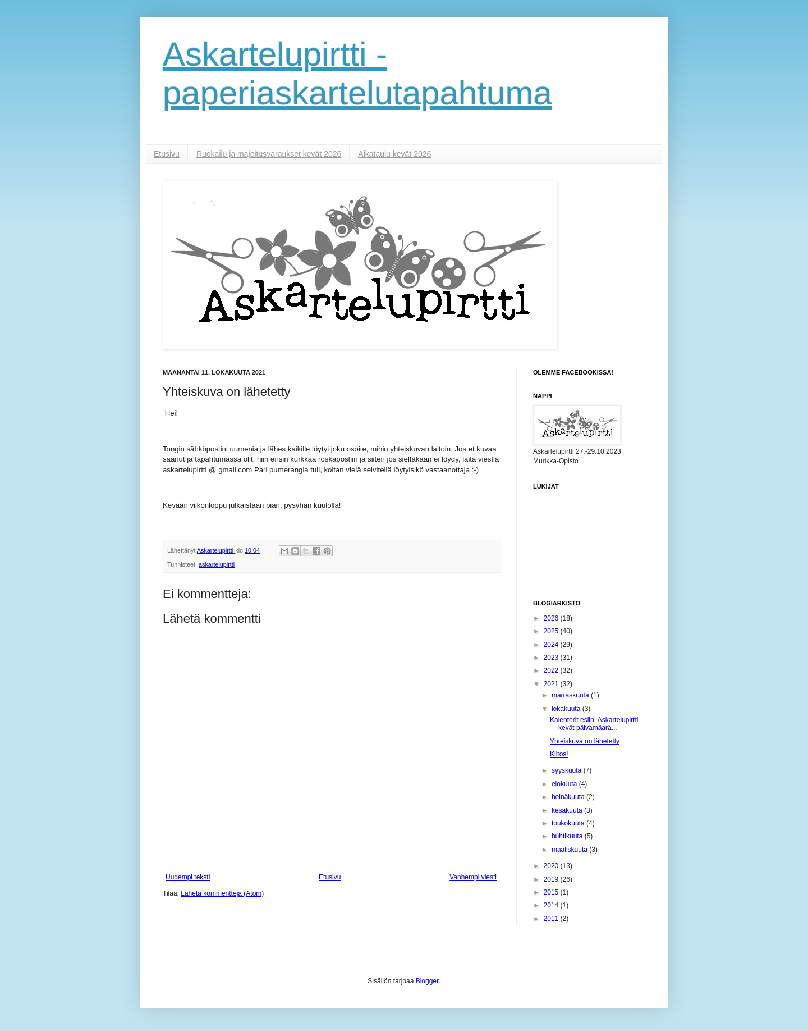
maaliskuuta (570, 850)
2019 (552, 879)
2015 (552, 892)
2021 (552, 684)
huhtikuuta (568, 836)
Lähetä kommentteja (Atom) (222, 893)
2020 (552, 866)
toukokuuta (569, 823)
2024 (552, 645)
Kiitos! (559, 754)
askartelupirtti (217, 564)
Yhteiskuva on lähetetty (584, 741)
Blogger (427, 981)
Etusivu (167, 153)
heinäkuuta (569, 797)
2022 (552, 670)
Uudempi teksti (188, 877)
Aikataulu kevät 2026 (394, 153)
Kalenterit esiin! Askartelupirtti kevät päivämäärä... (594, 724)
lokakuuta (567, 709)
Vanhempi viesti (473, 877)
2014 (552, 905)
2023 (552, 658)
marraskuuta (571, 695)
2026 (552, 618)
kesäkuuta (568, 810)
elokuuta (565, 784)
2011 (552, 919)
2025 (552, 631)
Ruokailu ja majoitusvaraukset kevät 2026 (268, 153)
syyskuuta (568, 770)
